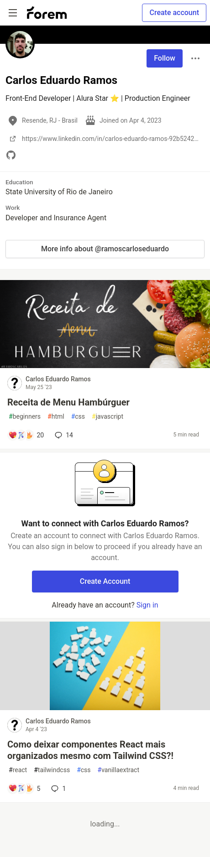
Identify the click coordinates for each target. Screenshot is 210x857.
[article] (105, 365)
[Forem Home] (47, 13)
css (78, 416)
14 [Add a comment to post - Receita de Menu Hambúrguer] (63, 435)
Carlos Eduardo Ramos (58, 379)
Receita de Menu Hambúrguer (68, 402)
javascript (107, 416)
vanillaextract (118, 770)
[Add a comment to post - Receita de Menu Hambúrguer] (26, 435)
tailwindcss (52, 770)
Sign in (147, 605)
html (55, 416)
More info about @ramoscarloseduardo (105, 248)
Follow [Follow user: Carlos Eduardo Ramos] (164, 58)
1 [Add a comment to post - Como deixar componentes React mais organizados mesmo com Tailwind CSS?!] (57, 788)
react (18, 770)
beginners (25, 416)
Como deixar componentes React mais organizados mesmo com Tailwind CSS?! (90, 750)
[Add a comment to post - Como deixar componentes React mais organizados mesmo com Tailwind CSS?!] (24, 788)
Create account (174, 12)
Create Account (105, 581)
